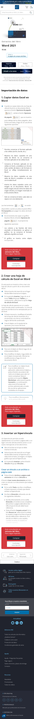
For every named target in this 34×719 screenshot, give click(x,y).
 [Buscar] (30, 12)
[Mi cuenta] (31, 7)
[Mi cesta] (26, 7)
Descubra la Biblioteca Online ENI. (17, 2)
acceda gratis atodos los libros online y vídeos (19, 578)
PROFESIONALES (9, 704)
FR (8, 700)
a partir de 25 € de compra (19, 585)
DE (12, 700)
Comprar (16, 258)
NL (20, 700)
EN (16, 700)
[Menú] (2, 7)
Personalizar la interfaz (26, 557)
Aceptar (17, 612)
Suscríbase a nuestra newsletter (17, 602)
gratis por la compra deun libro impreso (19, 571)
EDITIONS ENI (8, 712)
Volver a (17, 55)
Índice (17, 562)
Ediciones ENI (17, 7)
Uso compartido (11, 557)
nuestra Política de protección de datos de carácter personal (17, 603)
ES (4, 700)
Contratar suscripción (16, 264)
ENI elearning (8, 693)
